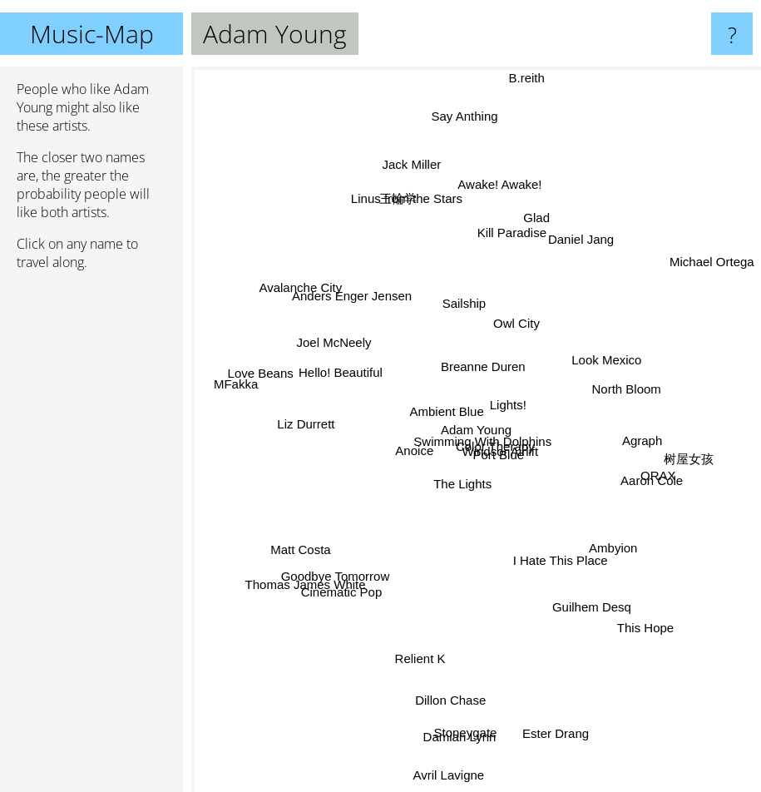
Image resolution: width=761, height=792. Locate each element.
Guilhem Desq (579, 587)
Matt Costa (319, 535)
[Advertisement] (91, 538)
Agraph (627, 441)
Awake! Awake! (498, 205)
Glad (529, 240)
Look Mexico (591, 366)
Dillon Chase (453, 677)
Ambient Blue (432, 415)
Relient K (418, 657)
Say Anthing (463, 137)
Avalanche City (316, 302)
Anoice (421, 440)
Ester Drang (554, 717)
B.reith (528, 88)
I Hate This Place (555, 564)
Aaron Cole (632, 475)
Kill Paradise (508, 249)
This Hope (628, 606)
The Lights (460, 498)
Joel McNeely (349, 351)
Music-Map (92, 34)
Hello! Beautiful (337, 370)
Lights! (511, 409)
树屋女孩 (664, 451)
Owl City (522, 277)
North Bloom (613, 394)
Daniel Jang (573, 257)
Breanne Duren (483, 364)
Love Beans (283, 377)
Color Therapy (503, 455)
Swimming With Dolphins (472, 435)
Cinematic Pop (356, 574)
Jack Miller (424, 198)
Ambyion (598, 534)
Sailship (461, 291)
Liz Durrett (321, 428)
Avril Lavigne (451, 746)
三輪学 (402, 215)
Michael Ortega (710, 264)
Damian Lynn (458, 727)
